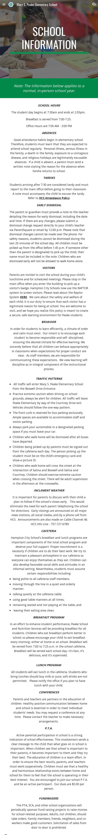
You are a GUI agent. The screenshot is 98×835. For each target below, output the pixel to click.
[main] (49, 39)
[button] (4, 4)
